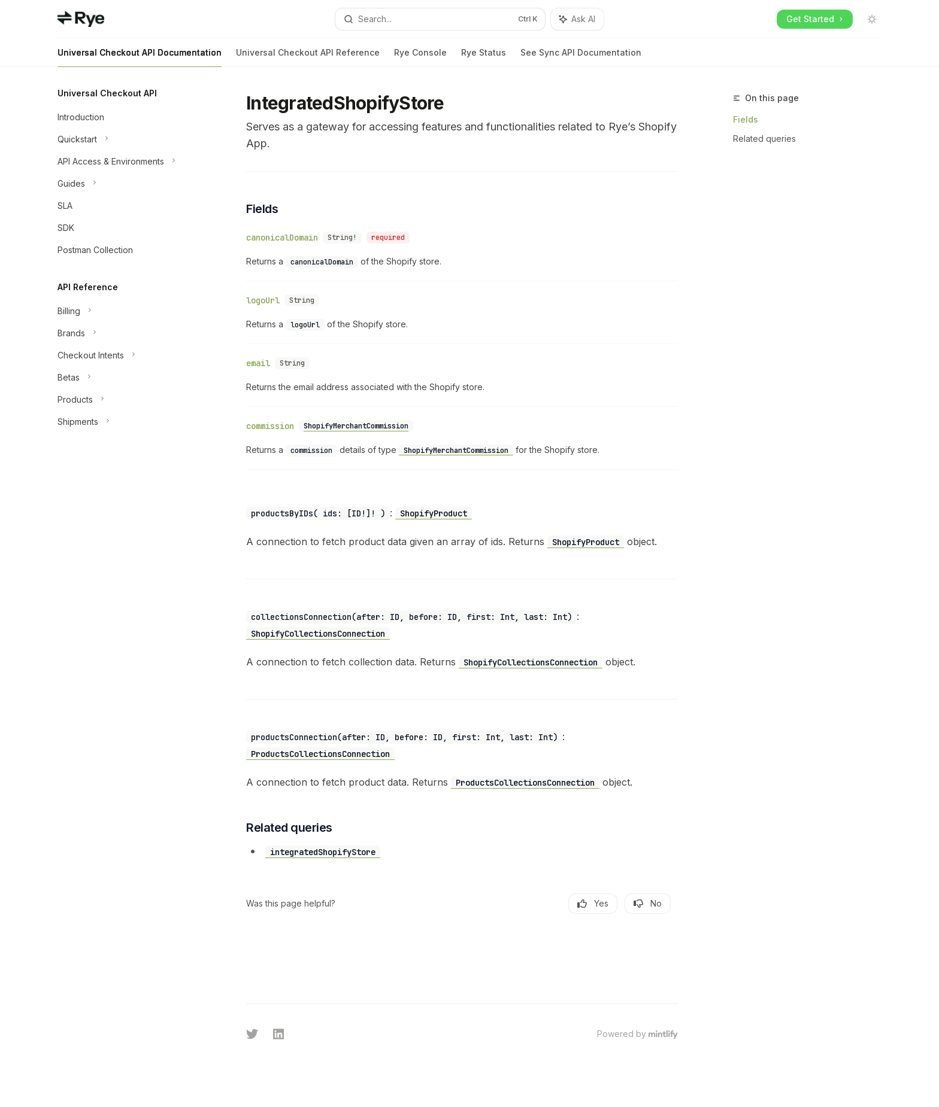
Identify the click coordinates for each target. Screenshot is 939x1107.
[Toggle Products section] (124, 399)
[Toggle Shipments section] (124, 422)
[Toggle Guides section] (124, 183)
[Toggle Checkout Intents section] (124, 355)
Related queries (764, 138)
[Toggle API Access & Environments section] (124, 161)
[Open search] (440, 19)
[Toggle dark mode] (872, 19)
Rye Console (420, 57)
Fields (745, 119)
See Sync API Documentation (580, 57)
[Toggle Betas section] (124, 377)
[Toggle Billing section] (124, 311)
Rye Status (483, 57)
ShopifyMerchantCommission (356, 426)
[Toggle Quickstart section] (124, 139)
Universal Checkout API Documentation (139, 57)
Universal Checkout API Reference (308, 57)
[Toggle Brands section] (124, 333)
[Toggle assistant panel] (577, 19)
